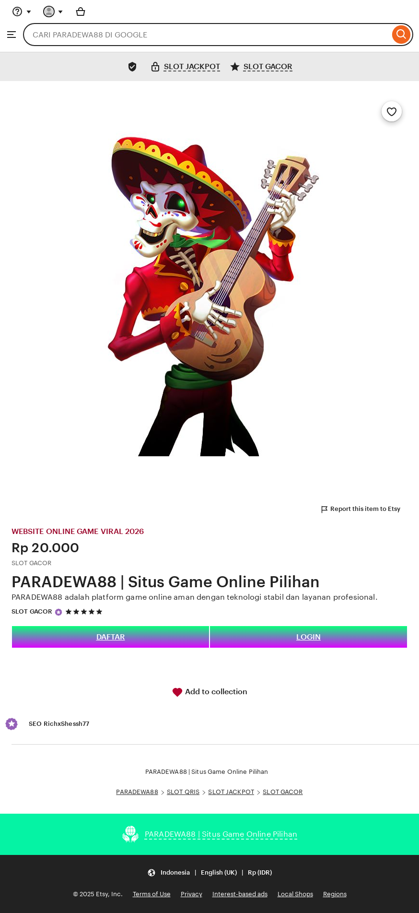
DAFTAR (110, 636)
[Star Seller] (58, 612)
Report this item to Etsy (360, 509)
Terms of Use (152, 894)
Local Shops (295, 894)
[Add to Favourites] (392, 111)
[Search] (401, 34)
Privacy (191, 894)
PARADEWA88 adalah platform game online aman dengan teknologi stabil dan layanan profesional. (195, 597)
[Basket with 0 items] (80, 11)
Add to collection (209, 692)
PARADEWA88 (137, 791)
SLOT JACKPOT (231, 791)
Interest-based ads (240, 894)
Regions (335, 894)
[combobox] (206, 34)
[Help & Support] (21, 11)
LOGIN (308, 636)
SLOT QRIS (183, 791)
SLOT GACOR (32, 611)
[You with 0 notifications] (53, 11)
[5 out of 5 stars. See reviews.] (85, 612)
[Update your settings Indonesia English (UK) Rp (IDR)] (209, 872)
